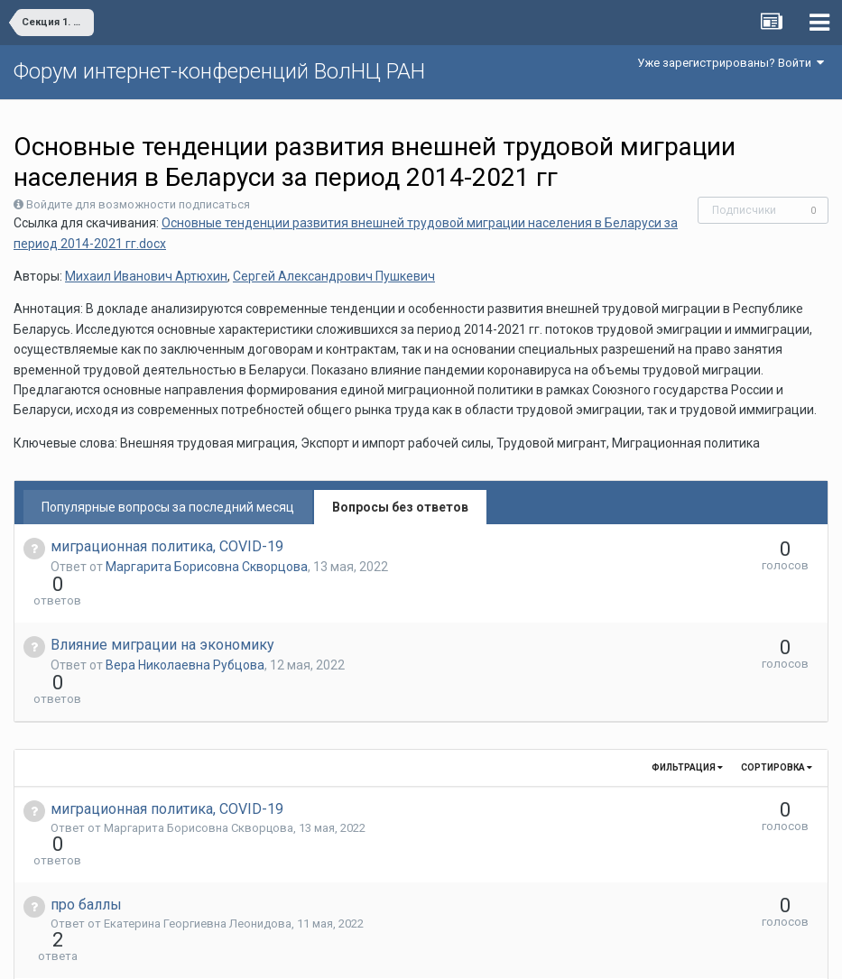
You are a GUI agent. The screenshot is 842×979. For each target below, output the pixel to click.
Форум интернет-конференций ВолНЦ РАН (219, 71)
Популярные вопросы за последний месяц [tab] (168, 507)
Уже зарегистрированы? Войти (730, 62)
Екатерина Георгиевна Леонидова (197, 826)
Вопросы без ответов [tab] (400, 507)
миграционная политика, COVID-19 (167, 546)
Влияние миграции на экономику (162, 612)
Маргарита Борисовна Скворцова (207, 566)
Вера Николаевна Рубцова (185, 632)
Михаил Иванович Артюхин (146, 276)
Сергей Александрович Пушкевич (334, 276)
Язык (365, 952)
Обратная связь (448, 952)
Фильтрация (687, 702)
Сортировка (776, 702)
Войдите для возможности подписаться (138, 204)
